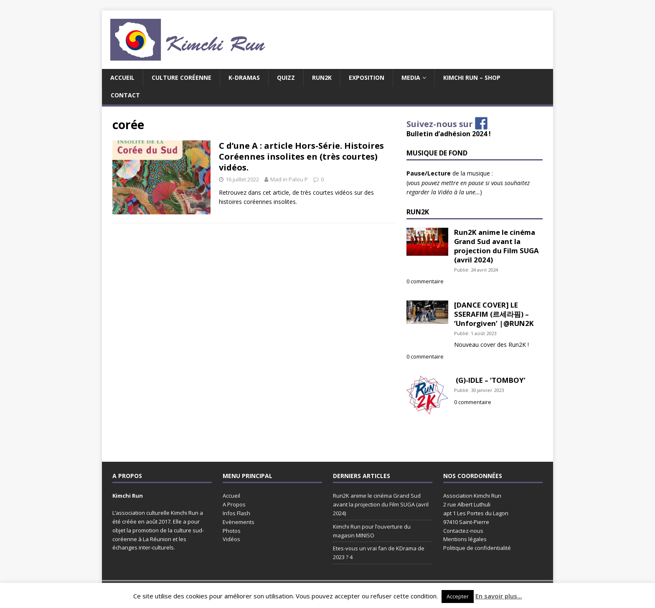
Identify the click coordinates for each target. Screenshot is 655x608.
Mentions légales (465, 539)
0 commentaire (425, 281)
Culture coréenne (181, 77)
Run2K (322, 77)
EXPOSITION (366, 77)
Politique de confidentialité (477, 548)
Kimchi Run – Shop (471, 77)
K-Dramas (244, 77)
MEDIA (410, 77)
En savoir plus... (498, 596)
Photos (232, 530)
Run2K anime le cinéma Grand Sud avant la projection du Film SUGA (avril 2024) (496, 245)
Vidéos (231, 539)
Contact (125, 95)
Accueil (122, 77)
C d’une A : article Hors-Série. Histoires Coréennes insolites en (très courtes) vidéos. (301, 156)
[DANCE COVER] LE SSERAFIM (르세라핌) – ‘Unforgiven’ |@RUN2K (494, 314)
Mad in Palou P (289, 179)
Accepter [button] (458, 596)
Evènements (238, 522)
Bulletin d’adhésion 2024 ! (448, 133)
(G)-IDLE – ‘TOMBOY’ (490, 380)
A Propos (234, 504)
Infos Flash (236, 513)
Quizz (286, 77)
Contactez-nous (463, 530)
